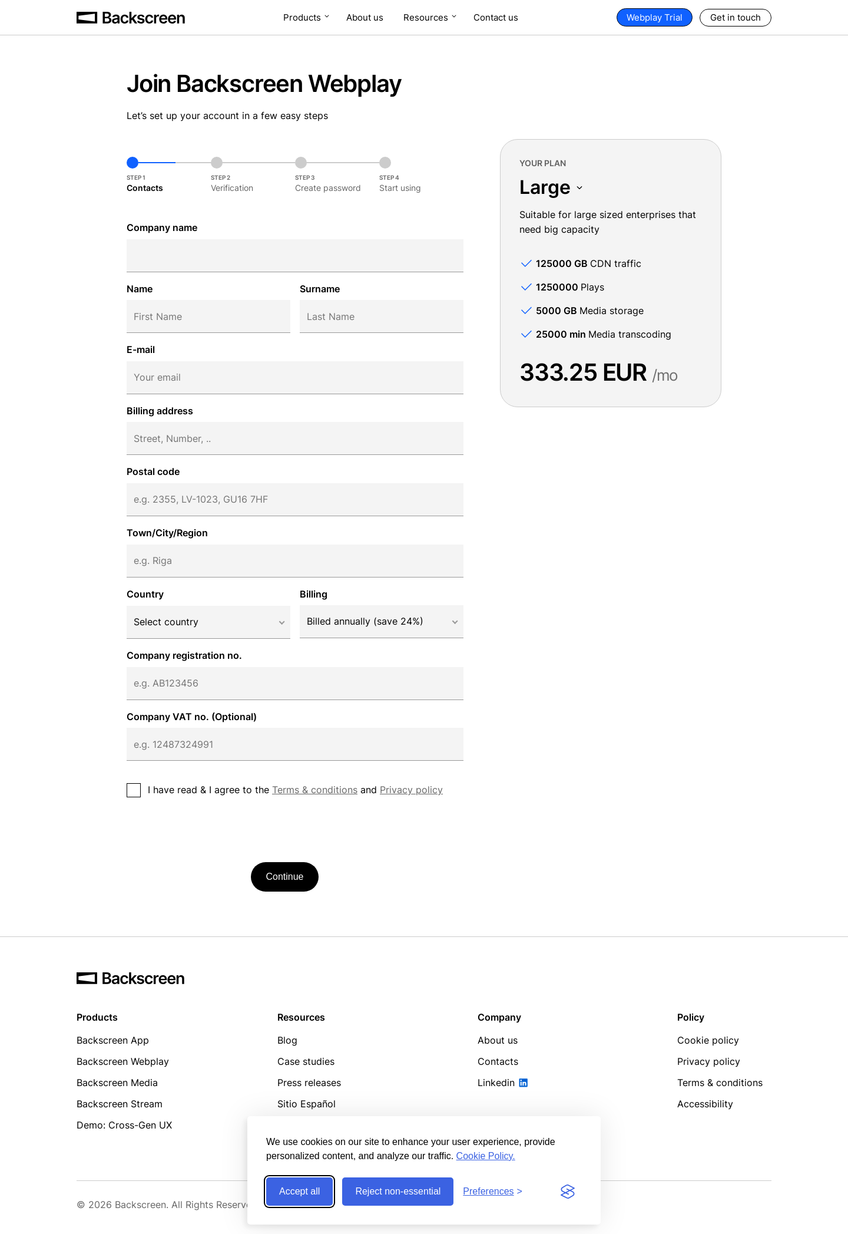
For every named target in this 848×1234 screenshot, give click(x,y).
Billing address (160, 411)
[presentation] (216, 830)
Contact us (495, 17)
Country (145, 594)
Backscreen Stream (120, 1104)
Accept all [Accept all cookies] (299, 1191)
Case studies (305, 1061)
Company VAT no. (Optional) (192, 716)
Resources (425, 17)
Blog (287, 1040)
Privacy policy (411, 790)
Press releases (309, 1082)
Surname (320, 289)
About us (364, 17)
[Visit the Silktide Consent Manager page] (568, 1191)
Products (302, 17)
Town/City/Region (167, 533)
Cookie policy (708, 1040)
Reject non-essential (397, 1191)
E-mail (141, 349)
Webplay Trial (655, 17)
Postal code (153, 471)
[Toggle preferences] (492, 1191)
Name (140, 289)
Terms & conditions (314, 790)
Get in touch (735, 17)
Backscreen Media (117, 1082)
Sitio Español (306, 1104)
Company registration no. (184, 655)
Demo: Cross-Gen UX (124, 1125)
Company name (162, 227)
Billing (313, 594)
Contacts (498, 1061)
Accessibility (705, 1104)
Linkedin (496, 1082)
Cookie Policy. (485, 1156)
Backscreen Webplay (123, 1061)
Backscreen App (113, 1040)
